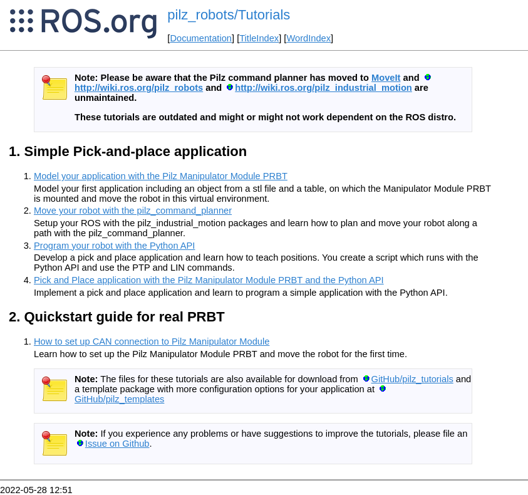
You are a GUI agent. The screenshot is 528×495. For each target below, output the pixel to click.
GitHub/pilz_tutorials (412, 379)
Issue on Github (117, 444)
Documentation (201, 38)
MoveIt (385, 78)
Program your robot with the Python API (114, 246)
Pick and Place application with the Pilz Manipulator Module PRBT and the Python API (209, 280)
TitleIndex (259, 38)
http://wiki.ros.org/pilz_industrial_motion (323, 88)
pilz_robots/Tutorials (228, 15)
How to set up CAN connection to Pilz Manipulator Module (151, 341)
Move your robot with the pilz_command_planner (133, 211)
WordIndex (308, 38)
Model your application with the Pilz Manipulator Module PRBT (160, 176)
